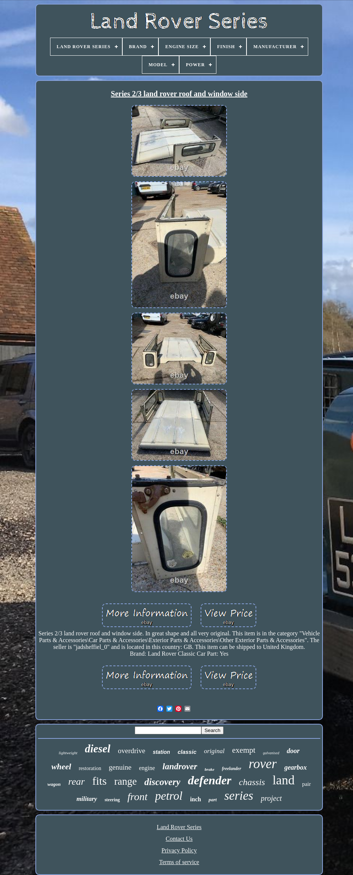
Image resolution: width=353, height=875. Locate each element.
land (283, 780)
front (138, 796)
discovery (162, 782)
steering (112, 799)
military (86, 798)
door (293, 751)
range (125, 781)
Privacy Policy (179, 850)
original (214, 751)
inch (195, 799)
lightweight (68, 752)
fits (99, 781)
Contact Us (179, 839)
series (238, 795)
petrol (169, 795)
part (212, 799)
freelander (231, 768)
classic (187, 752)
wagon (54, 784)
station (161, 752)
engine (147, 768)
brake (210, 769)
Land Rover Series (179, 827)
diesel (98, 749)
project (271, 798)
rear (76, 781)
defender (209, 780)
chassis (252, 782)
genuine (120, 767)
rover (263, 764)
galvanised (271, 753)
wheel (62, 766)
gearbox (295, 767)
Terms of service (179, 862)
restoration (90, 768)
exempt (244, 750)
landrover (180, 766)
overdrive (131, 751)
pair (306, 784)
